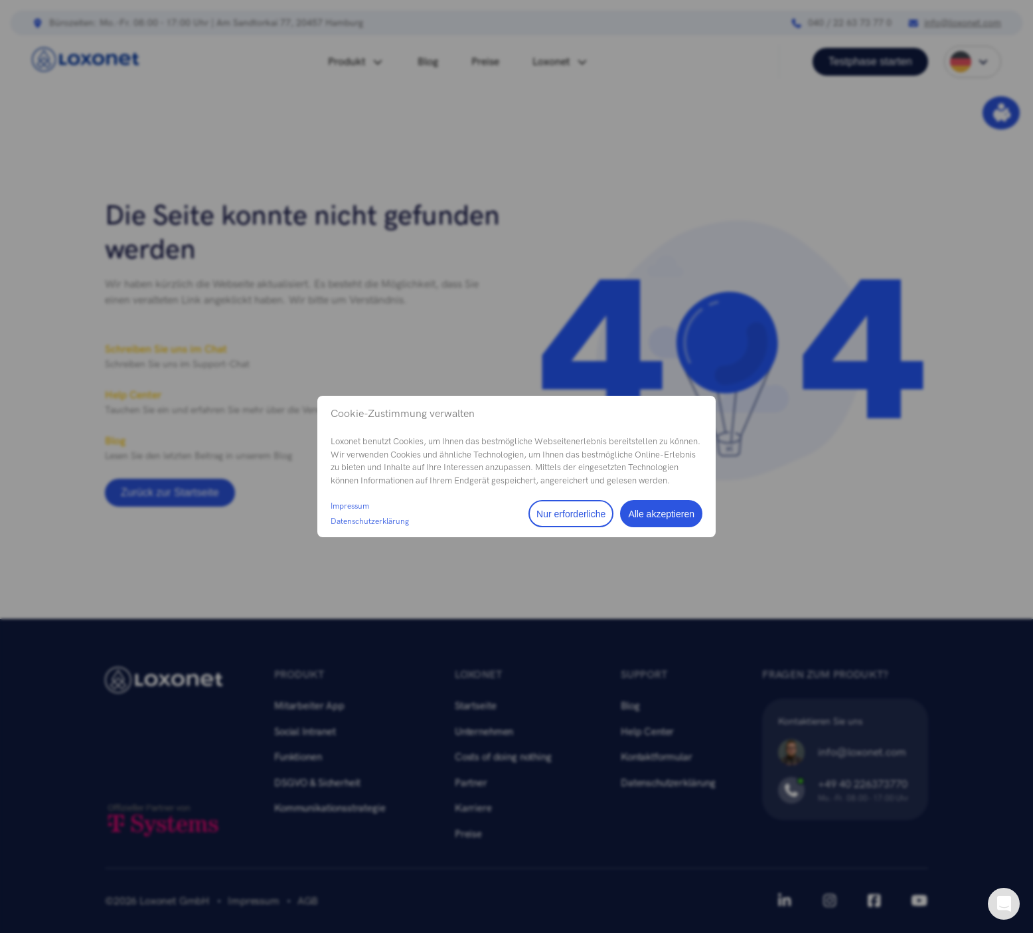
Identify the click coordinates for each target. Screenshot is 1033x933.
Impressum (350, 506)
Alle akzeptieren (661, 514)
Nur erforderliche (570, 514)
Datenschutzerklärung (370, 521)
